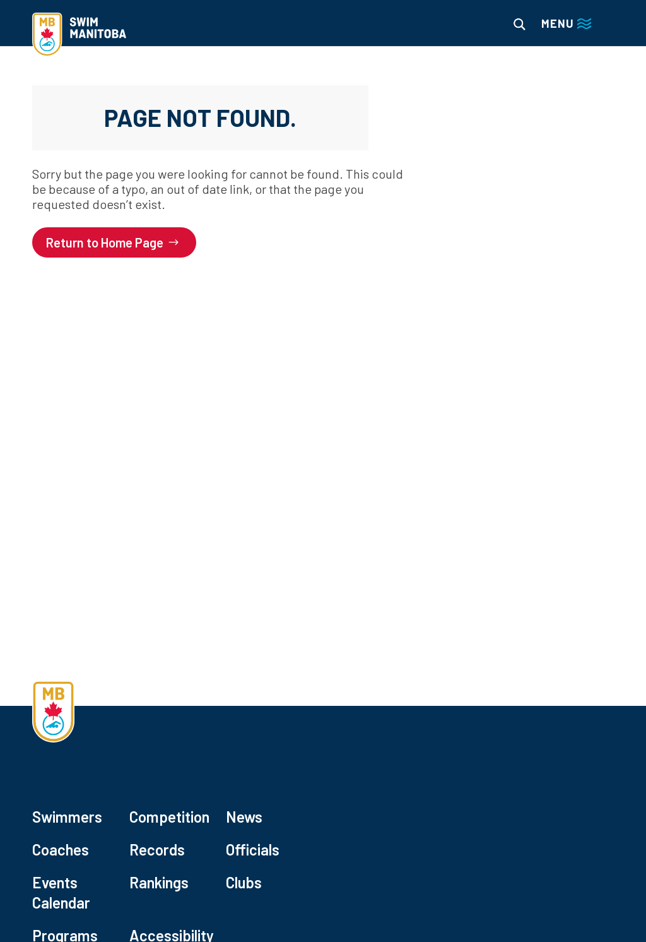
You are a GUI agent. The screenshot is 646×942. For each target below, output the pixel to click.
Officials (252, 849)
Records (157, 849)
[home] (79, 36)
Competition (169, 817)
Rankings (159, 882)
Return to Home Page (104, 242)
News (244, 817)
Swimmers (67, 817)
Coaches (60, 849)
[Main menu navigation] (566, 23)
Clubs (244, 882)
